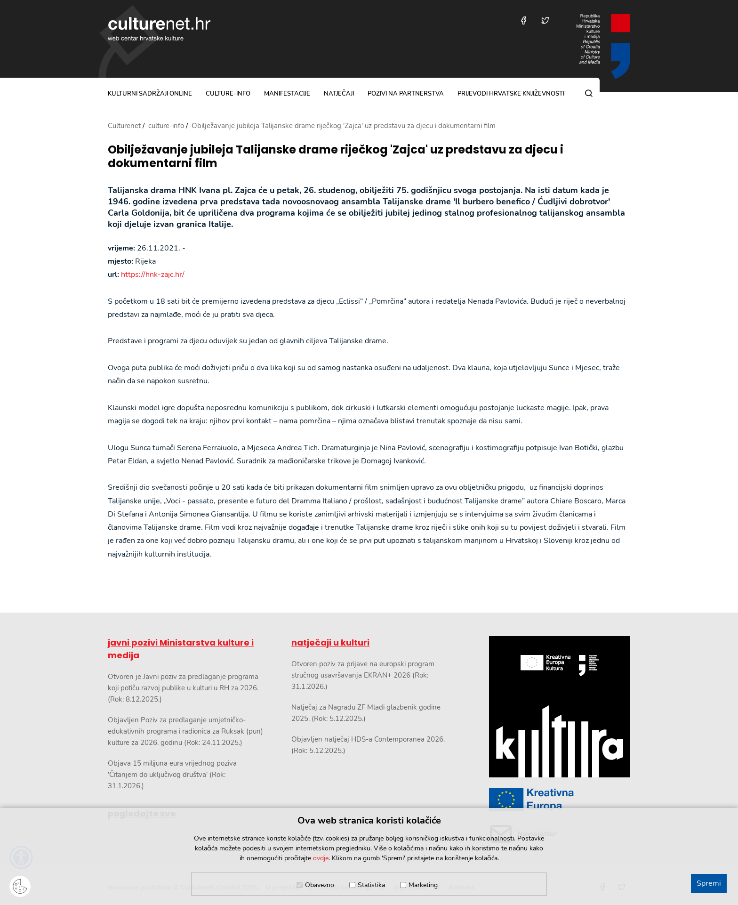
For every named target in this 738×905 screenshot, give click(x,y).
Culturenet (124, 125)
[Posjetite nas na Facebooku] (524, 20)
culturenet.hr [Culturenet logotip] (159, 28)
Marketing (423, 885)
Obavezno (319, 885)
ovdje (321, 858)
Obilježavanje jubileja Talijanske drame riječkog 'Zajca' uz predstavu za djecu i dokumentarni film (335, 156)
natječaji (339, 93)
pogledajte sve (142, 813)
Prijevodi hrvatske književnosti (510, 93)
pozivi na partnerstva (406, 93)
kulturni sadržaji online (150, 93)
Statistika (371, 885)
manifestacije (287, 93)
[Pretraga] (589, 93)
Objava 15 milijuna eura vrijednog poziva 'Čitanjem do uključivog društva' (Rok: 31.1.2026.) (172, 775)
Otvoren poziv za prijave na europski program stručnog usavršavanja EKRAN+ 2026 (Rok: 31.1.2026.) (362, 675)
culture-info (228, 93)
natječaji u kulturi (330, 642)
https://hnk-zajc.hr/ (152, 274)
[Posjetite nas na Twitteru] (545, 20)
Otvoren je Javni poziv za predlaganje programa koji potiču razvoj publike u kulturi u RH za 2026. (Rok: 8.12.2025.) (183, 688)
